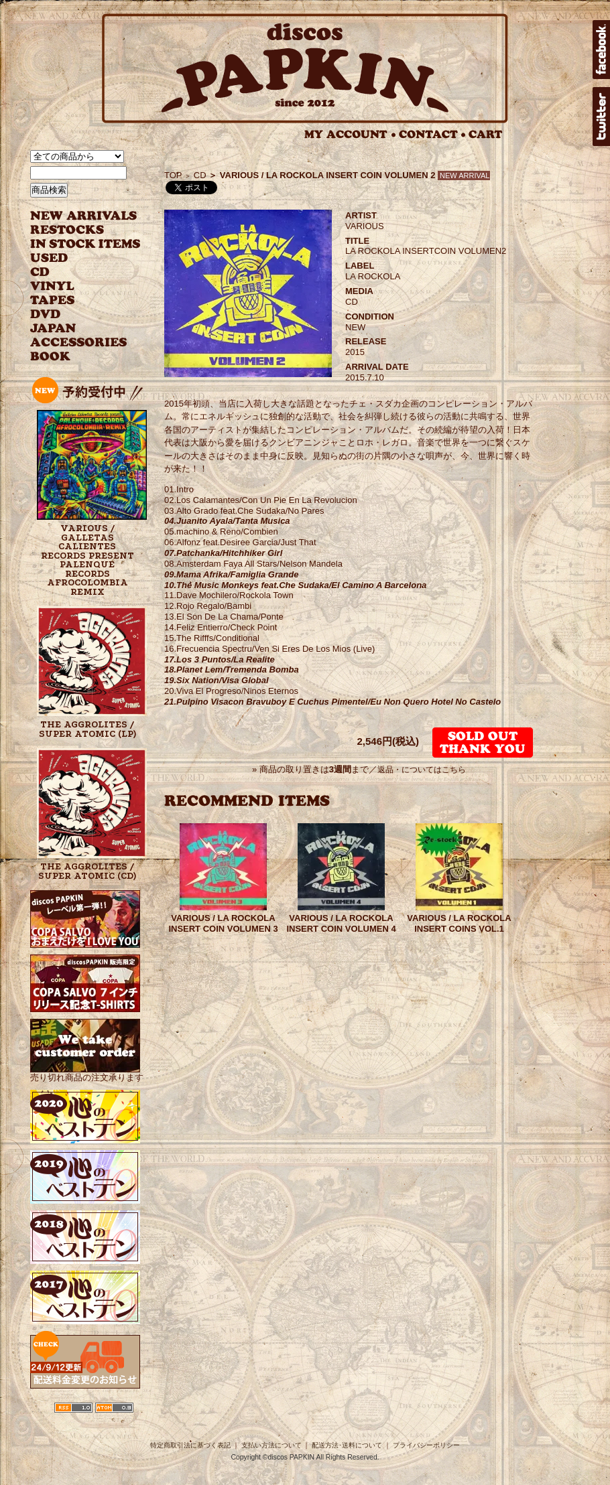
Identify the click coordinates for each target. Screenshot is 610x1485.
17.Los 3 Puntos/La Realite (219, 659)
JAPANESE (75, 329)
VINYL (53, 286)
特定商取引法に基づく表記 (190, 1445)
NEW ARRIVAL (83, 216)
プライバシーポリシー (426, 1445)
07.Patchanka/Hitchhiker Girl (223, 553)
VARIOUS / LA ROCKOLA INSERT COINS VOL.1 (459, 923)
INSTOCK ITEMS (85, 244)
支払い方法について (271, 1445)
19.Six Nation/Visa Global (216, 680)
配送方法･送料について (347, 1445)
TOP (173, 175)
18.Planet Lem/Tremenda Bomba (231, 669)
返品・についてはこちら (421, 769)
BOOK (51, 357)
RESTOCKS (75, 230)
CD (40, 272)
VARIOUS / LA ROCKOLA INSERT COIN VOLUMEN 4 (340, 923)
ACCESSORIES (78, 343)
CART (486, 134)
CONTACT (432, 134)
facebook (601, 49)
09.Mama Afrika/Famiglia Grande (231, 574)
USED (75, 258)
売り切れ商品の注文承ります (86, 1072)
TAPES (52, 300)
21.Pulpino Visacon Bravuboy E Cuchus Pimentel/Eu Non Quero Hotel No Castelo (332, 702)
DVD (45, 314)
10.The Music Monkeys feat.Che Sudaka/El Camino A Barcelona (295, 585)
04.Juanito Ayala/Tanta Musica (227, 521)
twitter (601, 116)
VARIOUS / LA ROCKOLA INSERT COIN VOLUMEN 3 (223, 923)
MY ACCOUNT (350, 134)
